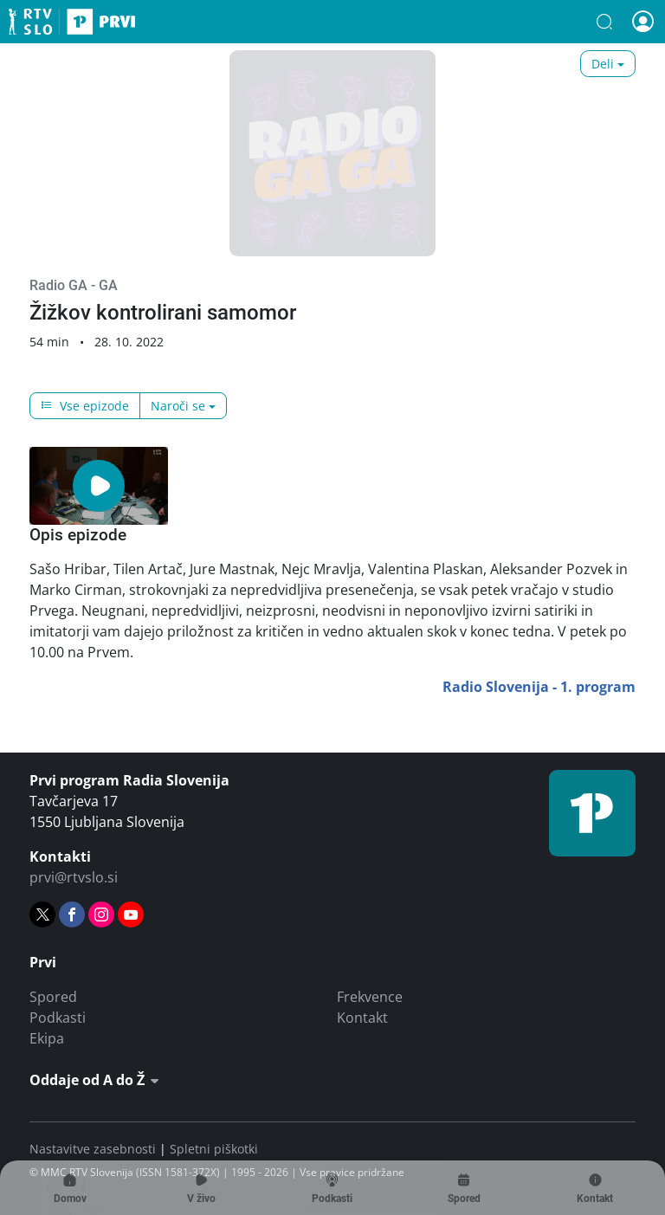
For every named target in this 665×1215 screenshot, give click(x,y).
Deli (602, 63)
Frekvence (370, 996)
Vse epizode (85, 405)
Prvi (72, 22)
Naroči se (178, 405)
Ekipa (46, 1038)
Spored (53, 996)
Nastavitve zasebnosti (92, 1149)
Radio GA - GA (73, 285)
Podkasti (57, 1017)
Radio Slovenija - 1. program (539, 686)
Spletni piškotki (214, 1149)
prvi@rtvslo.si (73, 877)
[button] (604, 21)
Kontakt (362, 1017)
